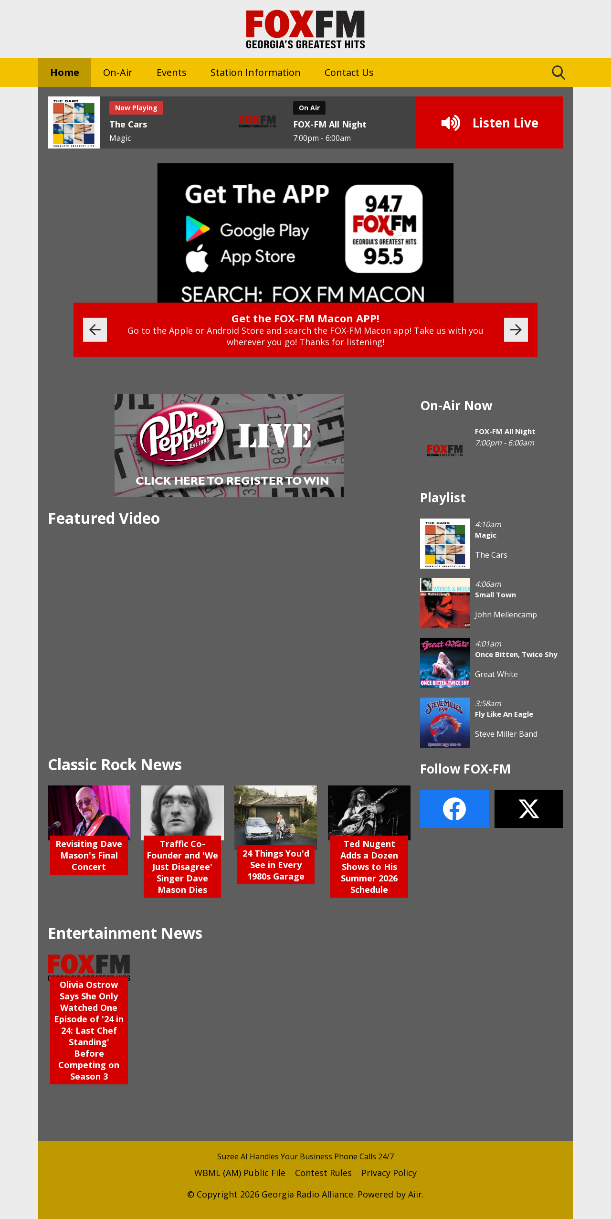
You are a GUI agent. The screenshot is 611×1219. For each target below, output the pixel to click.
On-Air (118, 72)
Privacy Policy (389, 1172)
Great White (496, 674)
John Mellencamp (506, 614)
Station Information (256, 72)
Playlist (443, 497)
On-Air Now (456, 405)
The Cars (491, 555)
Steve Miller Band (506, 734)
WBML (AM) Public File (239, 1172)
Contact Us (349, 72)
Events (172, 72)
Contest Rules (323, 1172)
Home (64, 72)
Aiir (415, 1194)
